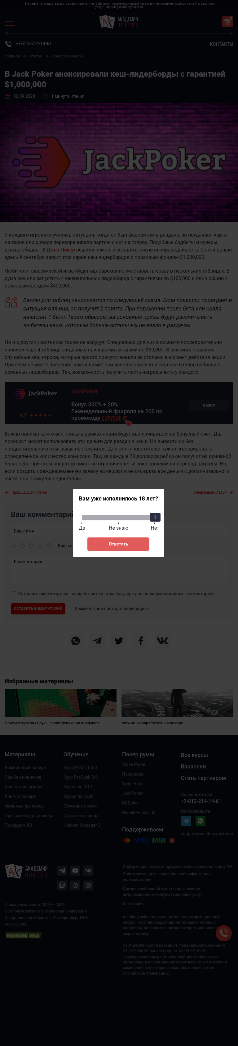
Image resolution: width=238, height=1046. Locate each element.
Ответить (118, 543)
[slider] (155, 517)
